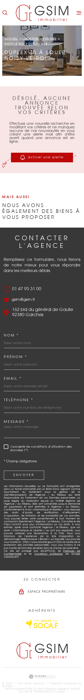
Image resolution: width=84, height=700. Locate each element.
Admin (74, 688)
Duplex (34, 43)
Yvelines (49, 39)
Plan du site (34, 688)
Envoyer (23, 475)
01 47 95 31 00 (26, 289)
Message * (16, 421)
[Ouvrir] (5, 12)
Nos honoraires (15, 688)
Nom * (11, 335)
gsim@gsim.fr (23, 300)
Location (30, 39)
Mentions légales (56, 688)
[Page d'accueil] (42, 12)
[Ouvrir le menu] (79, 12)
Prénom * (15, 357)
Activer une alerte (42, 157)
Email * (13, 378)
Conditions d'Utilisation (48, 554)
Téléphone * (18, 400)
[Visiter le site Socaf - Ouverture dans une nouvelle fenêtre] (42, 624)
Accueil (11, 39)
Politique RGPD (42, 691)
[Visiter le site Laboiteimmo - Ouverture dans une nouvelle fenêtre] (42, 677)
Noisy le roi (14, 43)
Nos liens (24, 691)
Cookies (60, 691)
